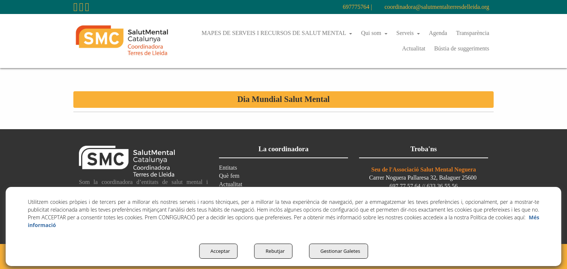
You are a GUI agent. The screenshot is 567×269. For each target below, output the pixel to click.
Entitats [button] (229, 167)
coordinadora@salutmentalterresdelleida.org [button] (427, 6)
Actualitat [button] (231, 184)
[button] (75, 9)
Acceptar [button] (216, 251)
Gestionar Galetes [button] (340, 251)
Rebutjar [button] (273, 251)
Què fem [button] (230, 175)
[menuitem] (338, 7)
